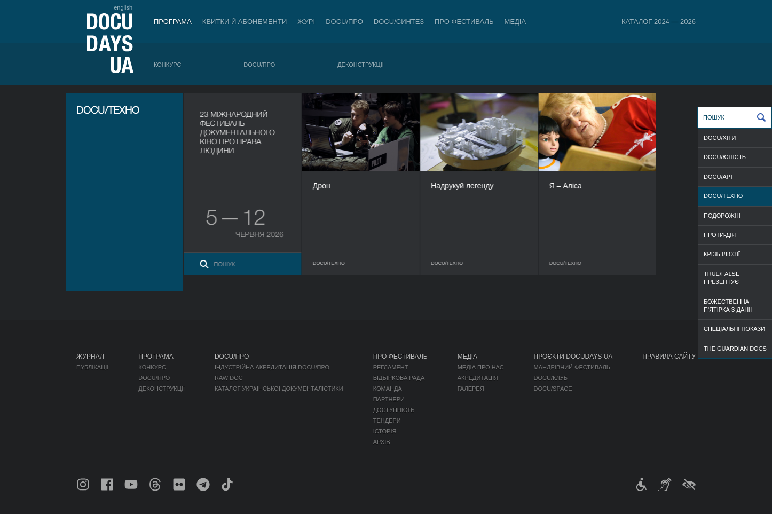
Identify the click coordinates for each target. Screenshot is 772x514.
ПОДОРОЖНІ (722, 215)
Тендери (387, 420)
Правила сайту (669, 356)
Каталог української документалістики (279, 388)
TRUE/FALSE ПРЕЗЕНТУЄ (721, 278)
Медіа (515, 22)
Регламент (390, 367)
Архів (381, 442)
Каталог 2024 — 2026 (658, 22)
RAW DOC (229, 378)
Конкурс (167, 64)
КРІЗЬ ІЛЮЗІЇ (722, 254)
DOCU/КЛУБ (551, 378)
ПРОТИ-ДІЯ (720, 235)
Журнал (90, 356)
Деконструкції (360, 64)
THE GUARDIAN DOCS (735, 348)
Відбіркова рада (399, 378)
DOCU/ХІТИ (720, 138)
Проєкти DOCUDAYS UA (573, 356)
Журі (306, 22)
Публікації (92, 367)
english (123, 7)
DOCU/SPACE (553, 388)
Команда (387, 388)
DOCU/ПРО (344, 22)
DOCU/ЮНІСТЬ (725, 157)
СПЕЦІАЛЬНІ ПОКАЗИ (734, 329)
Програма (173, 22)
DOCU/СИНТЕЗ (399, 22)
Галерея (471, 388)
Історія (385, 431)
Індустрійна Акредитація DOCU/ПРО (272, 367)
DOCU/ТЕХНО (723, 196)
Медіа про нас (481, 367)
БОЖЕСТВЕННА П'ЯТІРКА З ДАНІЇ (728, 305)
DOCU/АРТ (719, 176)
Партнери (389, 399)
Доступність (394, 410)
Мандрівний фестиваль (572, 367)
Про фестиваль (464, 22)
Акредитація (478, 378)
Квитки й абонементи (244, 22)
